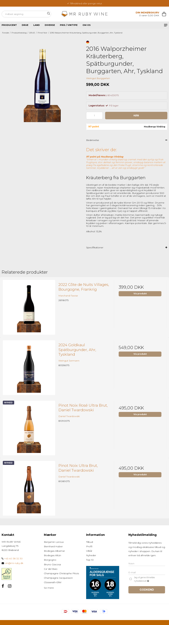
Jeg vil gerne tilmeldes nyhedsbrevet (149, 579)
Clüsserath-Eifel (52, 582)
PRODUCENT (9, 25)
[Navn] (146, 563)
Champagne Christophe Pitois (61, 573)
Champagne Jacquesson (58, 577)
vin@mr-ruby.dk (14, 563)
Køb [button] (136, 115)
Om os (87, 25)
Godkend (147, 589)
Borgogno (50, 559)
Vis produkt (140, 293)
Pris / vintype (69, 25)
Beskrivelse (92, 140)
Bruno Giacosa (52, 564)
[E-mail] (146, 572)
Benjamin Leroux (54, 541)
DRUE (25, 25)
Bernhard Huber (53, 546)
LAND (36, 25)
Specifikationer (94, 247)
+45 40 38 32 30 (12, 558)
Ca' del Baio (50, 568)
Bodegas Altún (52, 555)
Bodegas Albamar (54, 550)
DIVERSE (50, 25)
